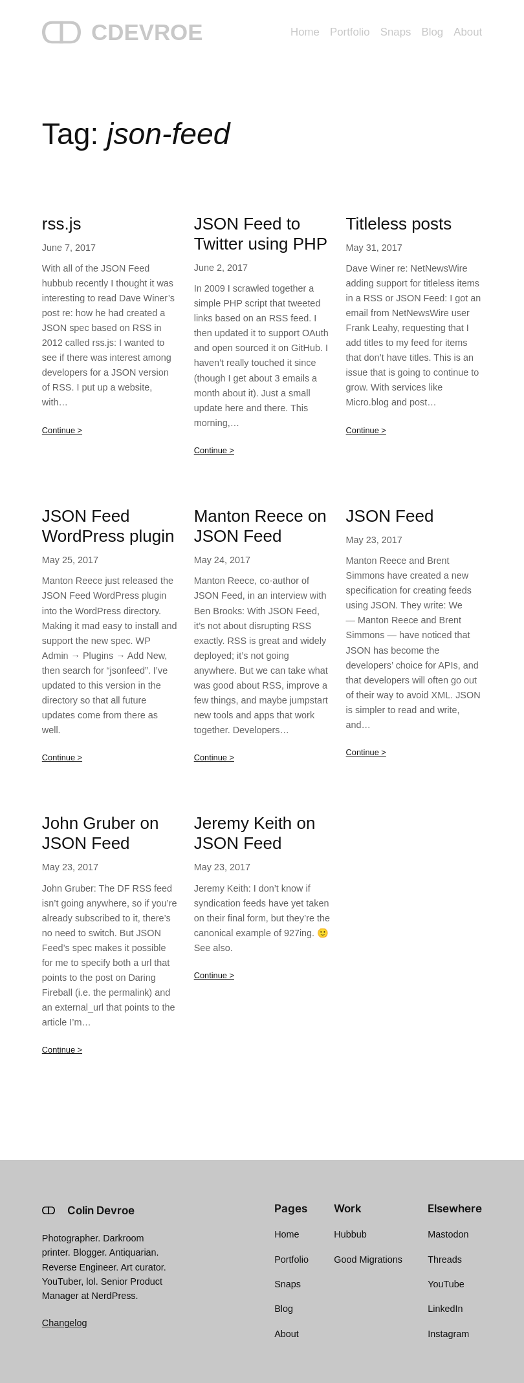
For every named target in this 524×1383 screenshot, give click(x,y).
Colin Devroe (101, 1210)
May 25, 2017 (70, 560)
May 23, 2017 (374, 540)
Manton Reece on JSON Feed (260, 526)
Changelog (64, 1323)
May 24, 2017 (222, 560)
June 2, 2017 (221, 268)
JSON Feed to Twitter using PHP (261, 233)
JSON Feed (390, 516)
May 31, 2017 (374, 247)
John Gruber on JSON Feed (100, 833)
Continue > (62, 430)
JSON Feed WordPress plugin (108, 526)
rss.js (62, 223)
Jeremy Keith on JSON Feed (255, 833)
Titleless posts (399, 223)
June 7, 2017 (69, 247)
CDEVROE (147, 32)
